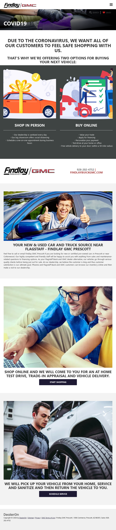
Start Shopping (58, 382)
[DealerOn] (11, 514)
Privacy (37, 518)
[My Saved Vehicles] (106, 12)
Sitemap (31, 518)
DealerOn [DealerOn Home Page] (22, 518)
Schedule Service (58, 494)
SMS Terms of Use (48, 518)
